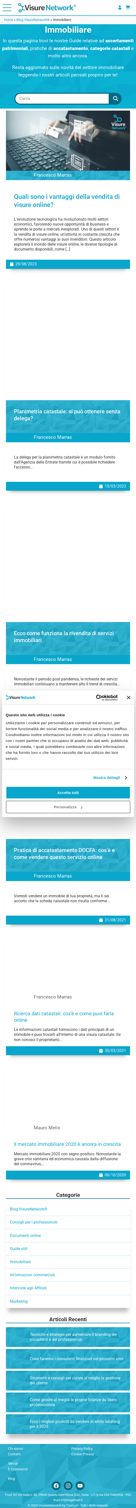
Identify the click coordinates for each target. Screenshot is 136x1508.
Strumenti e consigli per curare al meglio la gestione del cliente (75, 1380)
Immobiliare (20, 1261)
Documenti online (25, 1235)
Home (8, 20)
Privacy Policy (82, 1449)
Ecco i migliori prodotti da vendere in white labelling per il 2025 (75, 1424)
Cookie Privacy (82, 1454)
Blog (11, 1479)
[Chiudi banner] (128, 697)
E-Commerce (18, 1469)
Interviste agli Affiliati (28, 1288)
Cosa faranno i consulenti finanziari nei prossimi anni (76, 1358)
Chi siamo (15, 1449)
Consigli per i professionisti (33, 1222)
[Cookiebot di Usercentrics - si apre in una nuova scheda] (96, 698)
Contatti (14, 1454)
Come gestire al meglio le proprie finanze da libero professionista (73, 1402)
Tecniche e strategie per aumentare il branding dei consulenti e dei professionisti (73, 1337)
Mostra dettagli (106, 777)
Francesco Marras (53, 175)
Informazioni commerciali (32, 1275)
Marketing (19, 1301)
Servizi (13, 1463)
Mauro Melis (47, 1128)
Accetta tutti (68, 792)
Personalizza (68, 807)
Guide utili (19, 1248)
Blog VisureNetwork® (33, 20)
